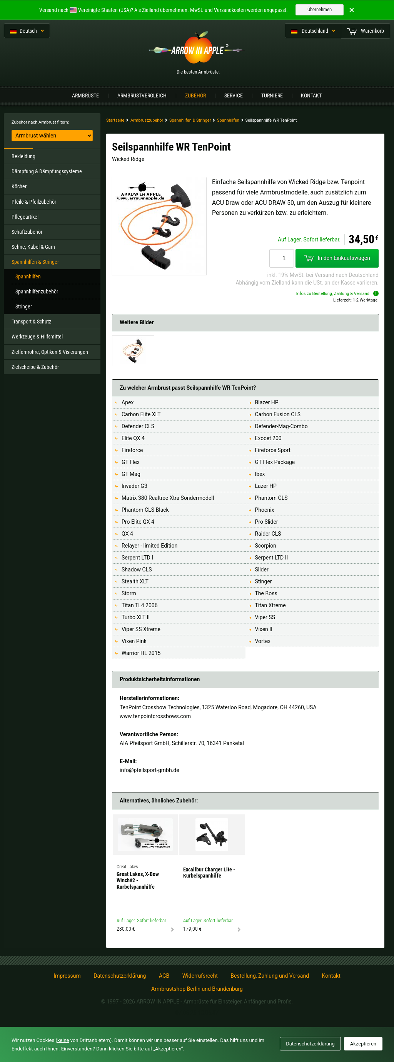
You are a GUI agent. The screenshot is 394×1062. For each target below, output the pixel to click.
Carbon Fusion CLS (278, 414)
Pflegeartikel (25, 217)
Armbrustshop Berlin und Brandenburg (197, 989)
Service (233, 95)
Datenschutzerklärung (119, 975)
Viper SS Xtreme (141, 629)
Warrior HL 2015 (141, 653)
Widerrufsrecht (200, 975)
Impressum (66, 975)
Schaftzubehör (27, 232)
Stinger (263, 581)
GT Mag (131, 474)
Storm (129, 593)
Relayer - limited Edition (149, 546)
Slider (262, 569)
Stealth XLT (135, 581)
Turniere (272, 95)
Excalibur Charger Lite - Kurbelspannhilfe (209, 872)
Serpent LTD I (137, 557)
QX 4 (127, 534)
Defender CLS (138, 426)
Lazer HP (266, 486)
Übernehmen (319, 9)
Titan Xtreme (270, 605)
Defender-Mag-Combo (281, 426)
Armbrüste (85, 95)
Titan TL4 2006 (140, 605)
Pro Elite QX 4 (138, 522)
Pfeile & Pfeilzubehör (34, 202)
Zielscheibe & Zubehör (35, 367)
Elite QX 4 (133, 438)
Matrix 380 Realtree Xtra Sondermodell (168, 498)
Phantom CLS (271, 498)
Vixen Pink (134, 641)
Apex (128, 402)
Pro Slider (266, 522)
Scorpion (265, 546)
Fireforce (132, 450)
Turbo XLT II (136, 617)
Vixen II (263, 629)
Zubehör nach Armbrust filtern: (40, 122)
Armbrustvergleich (142, 95)
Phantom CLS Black (145, 510)
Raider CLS (268, 534)
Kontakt (311, 95)
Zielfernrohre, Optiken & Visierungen (50, 352)
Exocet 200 (268, 438)
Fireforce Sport (273, 450)
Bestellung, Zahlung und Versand (269, 975)
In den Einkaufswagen (337, 258)
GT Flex (131, 462)
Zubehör (195, 95)
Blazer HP (267, 402)
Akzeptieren (363, 1044)
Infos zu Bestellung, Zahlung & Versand (337, 293)
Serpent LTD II (271, 557)
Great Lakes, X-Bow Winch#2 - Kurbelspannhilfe (138, 880)
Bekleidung (23, 156)
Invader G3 (134, 486)
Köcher (19, 186)
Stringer (23, 306)
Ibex (260, 474)
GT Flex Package (275, 462)
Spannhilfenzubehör (36, 291)
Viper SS (265, 617)
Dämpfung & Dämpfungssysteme (47, 171)
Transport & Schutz (31, 321)
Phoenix (264, 510)
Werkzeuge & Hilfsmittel (37, 336)
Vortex (263, 641)
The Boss (266, 593)
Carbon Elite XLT (141, 414)
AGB (164, 975)
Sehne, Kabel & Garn (33, 247)
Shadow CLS (137, 569)
